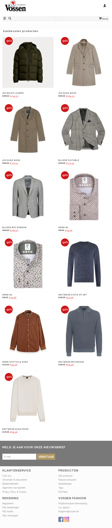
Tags (60, 487)
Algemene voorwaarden (14, 487)
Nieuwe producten (67, 479)
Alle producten (65, 476)
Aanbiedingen (65, 483)
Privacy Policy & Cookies (14, 492)
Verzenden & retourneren (14, 479)
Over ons (6, 476)
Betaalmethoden (10, 483)
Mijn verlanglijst (10, 515)
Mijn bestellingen (10, 507)
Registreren (8, 503)
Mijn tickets (7, 511)
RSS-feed (62, 492)
